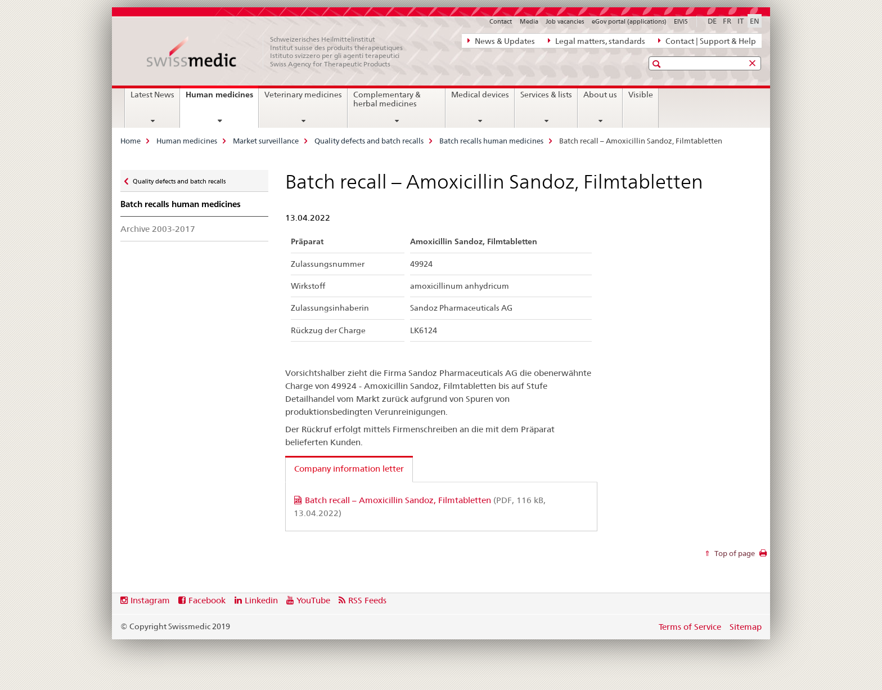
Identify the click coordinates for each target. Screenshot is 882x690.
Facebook (207, 600)
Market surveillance (266, 140)
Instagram (150, 600)
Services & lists (546, 94)
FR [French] (727, 20)
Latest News (152, 94)
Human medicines (222, 98)
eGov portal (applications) (629, 21)
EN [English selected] (754, 20)
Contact (500, 21)
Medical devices (480, 94)
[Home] (280, 51)
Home (130, 140)
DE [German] (712, 20)
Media (529, 21)
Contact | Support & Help (707, 40)
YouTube (313, 600)
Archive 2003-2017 (157, 228)
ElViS (681, 21)
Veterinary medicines (303, 94)
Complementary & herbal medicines (387, 99)
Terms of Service (690, 626)
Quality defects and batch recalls (369, 140)
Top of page (734, 553)
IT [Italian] (740, 20)
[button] (657, 64)
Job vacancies (565, 21)
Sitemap (746, 626)
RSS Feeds (367, 600)
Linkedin (261, 600)
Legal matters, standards (596, 40)
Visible (640, 94)
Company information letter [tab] (349, 468)
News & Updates (501, 40)
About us (600, 94)
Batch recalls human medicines (491, 140)
